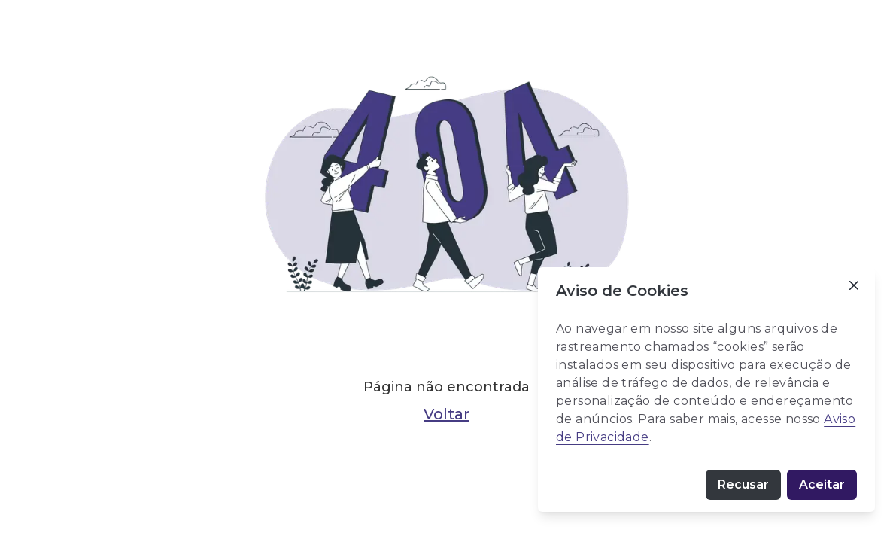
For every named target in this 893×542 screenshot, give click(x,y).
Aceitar (822, 484)
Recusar (743, 484)
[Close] (854, 285)
